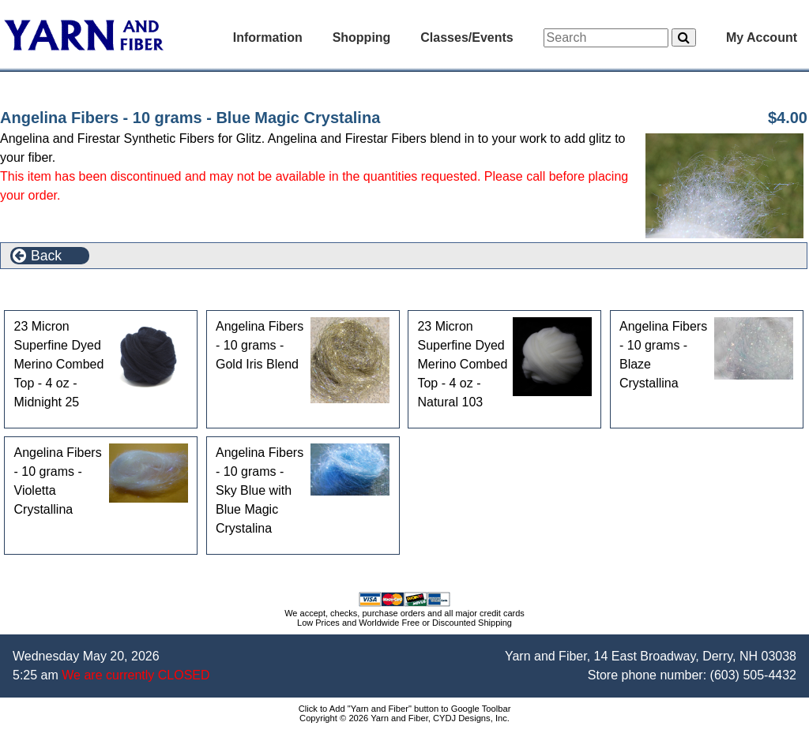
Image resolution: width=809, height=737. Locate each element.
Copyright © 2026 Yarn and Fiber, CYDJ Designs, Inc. (404, 718)
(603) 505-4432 (753, 675)
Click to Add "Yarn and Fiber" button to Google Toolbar (405, 708)
